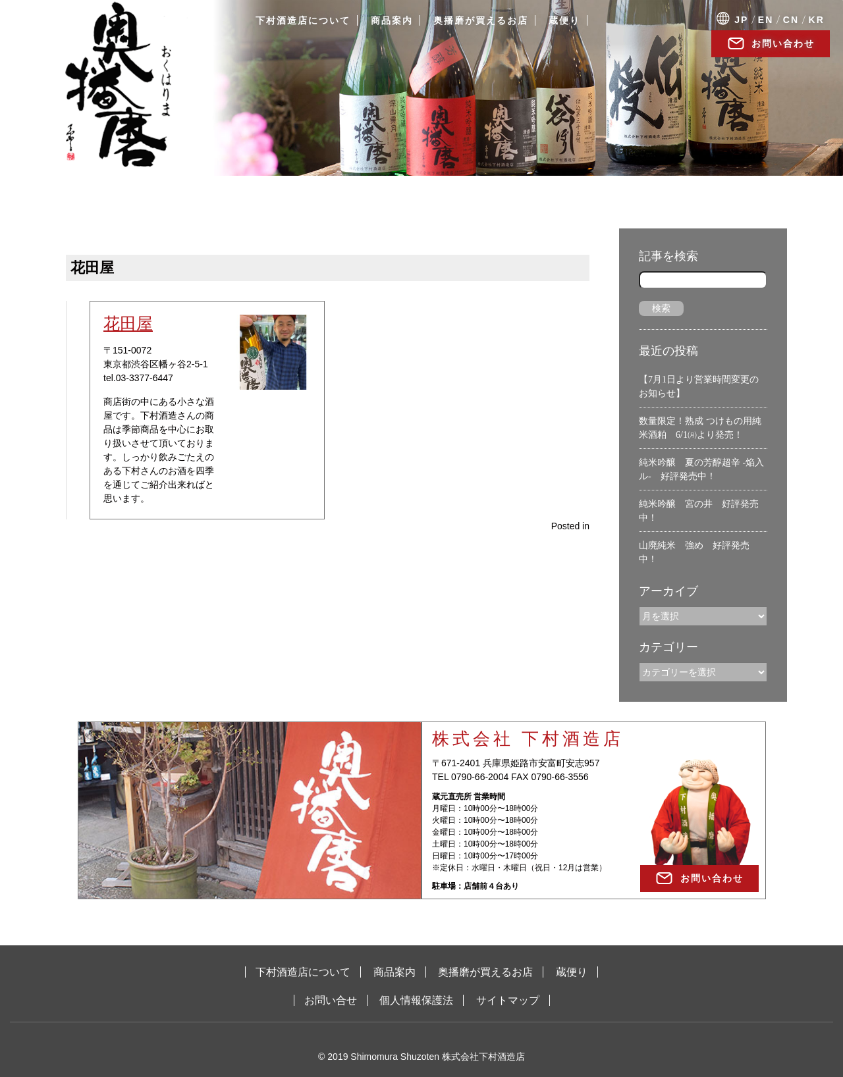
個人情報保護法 (416, 1000)
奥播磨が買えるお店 (480, 20)
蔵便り (564, 20)
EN (765, 19)
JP (741, 19)
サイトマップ (507, 1000)
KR (817, 19)
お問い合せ (330, 1000)
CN (791, 19)
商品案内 (392, 20)
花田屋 (128, 323)
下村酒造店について (303, 20)
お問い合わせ (783, 43)
